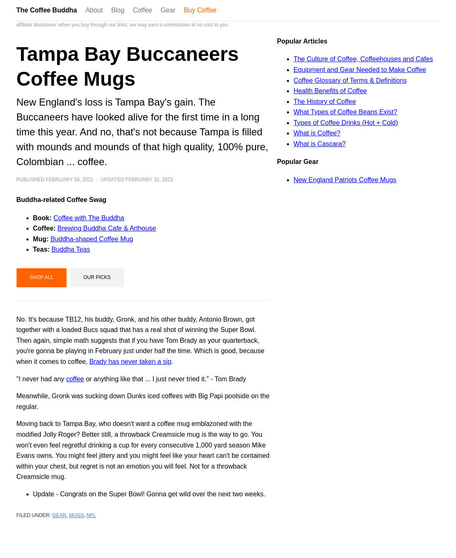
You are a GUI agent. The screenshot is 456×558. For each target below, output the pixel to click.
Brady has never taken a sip (130, 361)
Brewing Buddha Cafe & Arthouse (106, 228)
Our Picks (97, 277)
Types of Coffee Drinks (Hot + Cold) (346, 122)
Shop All (42, 277)
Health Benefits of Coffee (330, 90)
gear (59, 515)
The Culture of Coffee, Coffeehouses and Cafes (363, 59)
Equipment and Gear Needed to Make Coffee (360, 69)
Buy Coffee (200, 10)
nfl (91, 515)
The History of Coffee (325, 101)
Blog (117, 10)
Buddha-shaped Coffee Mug (91, 239)
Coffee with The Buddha (88, 217)
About (94, 10)
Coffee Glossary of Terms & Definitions (350, 80)
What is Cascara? (320, 143)
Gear (168, 10)
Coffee (142, 10)
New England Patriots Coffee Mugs (345, 179)
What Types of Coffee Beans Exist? (345, 111)
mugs (76, 515)
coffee (75, 378)
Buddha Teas (71, 249)
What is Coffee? (317, 133)
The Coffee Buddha (47, 10)
